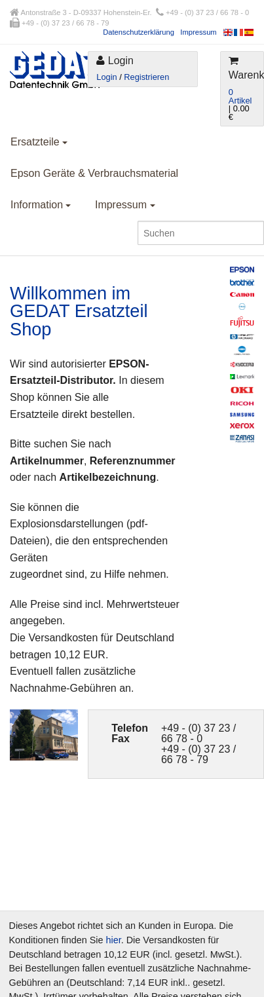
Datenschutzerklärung (138, 32)
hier (113, 940)
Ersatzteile (38, 141)
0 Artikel (240, 96)
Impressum (198, 32)
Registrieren (146, 77)
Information (40, 204)
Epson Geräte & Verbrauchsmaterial (94, 173)
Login (106, 77)
